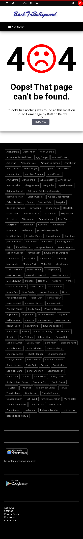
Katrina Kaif (34, 252)
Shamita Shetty (55, 348)
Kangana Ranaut (44, 247)
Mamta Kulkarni (14, 269)
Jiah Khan (70, 235)
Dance (30, 202)
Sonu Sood (12, 376)
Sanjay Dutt (62, 336)
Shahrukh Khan (34, 348)
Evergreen (12, 224)
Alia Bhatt (11, 162)
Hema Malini (58, 224)
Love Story (61, 258)
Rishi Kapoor (63, 331)
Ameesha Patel (28, 162)
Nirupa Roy (12, 292)
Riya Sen (11, 336)
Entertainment (46, 219)
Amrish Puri (70, 162)
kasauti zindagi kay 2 (17, 415)
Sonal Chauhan (35, 370)
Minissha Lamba (60, 275)
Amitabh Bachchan (50, 162)
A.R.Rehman (13, 151)
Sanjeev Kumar (14, 342)
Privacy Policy (11, 514)
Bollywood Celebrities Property (43, 190)
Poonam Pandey (15, 308)
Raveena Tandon (52, 325)
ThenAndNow (13, 393)
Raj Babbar (12, 314)
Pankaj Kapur (54, 297)
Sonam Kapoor (55, 370)
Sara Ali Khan (33, 342)
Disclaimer (10, 517)
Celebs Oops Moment (59, 196)
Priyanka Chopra (53, 308)
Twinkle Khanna (50, 393)
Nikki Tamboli (55, 286)
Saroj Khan (50, 342)
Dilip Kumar (12, 213)
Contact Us (10, 520)
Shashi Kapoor (35, 353)
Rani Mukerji (44, 320)
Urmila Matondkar (50, 398)
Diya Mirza (12, 219)
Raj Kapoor (28, 314)
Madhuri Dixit (29, 264)
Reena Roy (12, 331)
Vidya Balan (70, 398)
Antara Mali (63, 168)
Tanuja (63, 387)
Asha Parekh (29, 179)
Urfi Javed (32, 398)
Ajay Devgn (42, 157)
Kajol (9, 247)
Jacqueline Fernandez (48, 230)
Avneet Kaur (64, 179)
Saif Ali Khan (26, 336)
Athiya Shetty (47, 179)
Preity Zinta (34, 308)
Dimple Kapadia (31, 213)
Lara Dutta (45, 258)
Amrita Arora (13, 168)
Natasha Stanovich (16, 286)
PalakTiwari (36, 297)
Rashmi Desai (13, 325)
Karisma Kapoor (15, 252)
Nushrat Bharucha (48, 292)
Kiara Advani (13, 258)
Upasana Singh (14, 398)
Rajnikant (63, 314)
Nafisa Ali (56, 280)
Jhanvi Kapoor (53, 235)
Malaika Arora (63, 264)
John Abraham (14, 241)
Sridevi (26, 376)
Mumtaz (29, 280)
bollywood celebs (49, 410)
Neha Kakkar (37, 286)
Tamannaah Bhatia (46, 387)
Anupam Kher (13, 174)
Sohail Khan (59, 365)
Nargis (69, 280)
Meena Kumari (14, 275)
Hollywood (27, 230)
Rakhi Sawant (13, 320)
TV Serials (26, 387)
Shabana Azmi (68, 342)
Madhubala (12, 264)
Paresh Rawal (14, 303)
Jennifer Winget (34, 235)
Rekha (25, 331)
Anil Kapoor (47, 168)
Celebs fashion (14, 202)
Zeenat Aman (13, 410)
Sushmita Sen (40, 381)
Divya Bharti (67, 213)
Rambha (29, 320)
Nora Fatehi (28, 292)
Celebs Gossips (36, 196)
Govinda (42, 224)
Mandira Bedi (34, 269)
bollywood (30, 410)
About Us (9, 507)
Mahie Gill (46, 264)
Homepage (40, 122)
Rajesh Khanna (46, 314)
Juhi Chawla (31, 241)
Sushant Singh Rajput (17, 381)
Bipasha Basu (66, 185)
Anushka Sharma (34, 174)
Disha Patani (50, 213)
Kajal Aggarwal (64, 241)
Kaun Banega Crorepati (56, 252)
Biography (48, 185)
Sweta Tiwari (58, 381)
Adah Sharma (47, 151)
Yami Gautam (37, 404)
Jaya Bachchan (14, 235)
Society (44, 365)
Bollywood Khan (15, 196)
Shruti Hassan (14, 365)
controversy (69, 410)
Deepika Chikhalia (16, 207)
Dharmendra (52, 207)
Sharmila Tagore (15, 353)
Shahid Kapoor (14, 348)
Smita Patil (31, 365)
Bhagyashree (32, 185)
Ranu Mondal (62, 320)
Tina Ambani (31, 393)
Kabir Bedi (47, 241)
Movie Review (14, 280)
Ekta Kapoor (28, 219)
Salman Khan (44, 336)
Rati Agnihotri (32, 325)
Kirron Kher (30, 258)
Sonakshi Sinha (14, 370)
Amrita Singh (30, 168)
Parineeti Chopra (34, 303)
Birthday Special (15, 190)
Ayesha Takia (13, 185)
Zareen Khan (55, 404)
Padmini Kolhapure (16, 297)
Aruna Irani (12, 179)
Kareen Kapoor (65, 247)
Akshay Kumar (59, 157)
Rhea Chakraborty (43, 331)
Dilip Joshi (68, 207)
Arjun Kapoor (54, 174)
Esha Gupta (64, 219)
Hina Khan (12, 230)
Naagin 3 (42, 280)
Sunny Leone (57, 376)
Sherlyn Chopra (14, 359)
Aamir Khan (29, 151)
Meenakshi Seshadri (36, 275)
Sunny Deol (40, 376)
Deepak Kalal (44, 202)
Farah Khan (28, 224)
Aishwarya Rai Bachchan (19, 157)
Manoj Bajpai (52, 269)
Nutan (65, 292)
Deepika (60, 202)
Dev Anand (35, 207)
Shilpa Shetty (34, 359)
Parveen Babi (54, 303)
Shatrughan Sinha (57, 353)
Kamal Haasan (23, 247)
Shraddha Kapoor (54, 359)
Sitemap (8, 510)
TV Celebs (12, 387)
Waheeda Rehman (16, 404)
